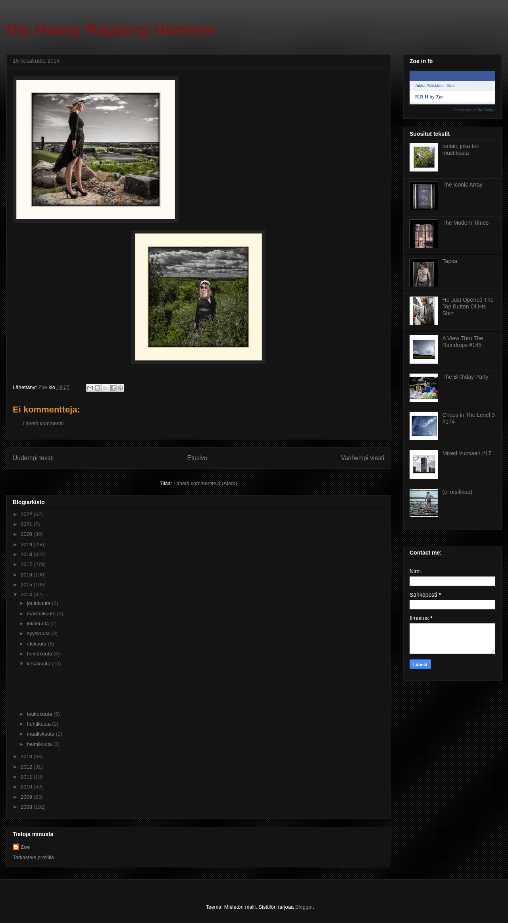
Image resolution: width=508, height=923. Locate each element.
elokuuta (37, 644)
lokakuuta (38, 623)
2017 (27, 564)
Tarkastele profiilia (33, 857)
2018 (27, 554)
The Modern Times (466, 223)
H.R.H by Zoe (429, 97)
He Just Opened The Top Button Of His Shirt (468, 306)
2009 (27, 797)
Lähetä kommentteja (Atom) (205, 483)
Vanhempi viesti (362, 458)
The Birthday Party (466, 377)
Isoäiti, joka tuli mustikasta (461, 149)
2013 (27, 756)
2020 (27, 534)
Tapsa (450, 261)
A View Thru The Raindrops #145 (463, 341)
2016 (27, 575)
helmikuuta (40, 744)
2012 (27, 767)
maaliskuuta (41, 734)
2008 (27, 807)
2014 (27, 594)
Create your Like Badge (474, 109)
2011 (27, 777)
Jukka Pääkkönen (430, 85)
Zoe (25, 847)
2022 (27, 514)
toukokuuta (40, 714)
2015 (27, 585)
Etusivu (197, 458)
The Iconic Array (463, 184)
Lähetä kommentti (43, 423)
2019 (27, 544)
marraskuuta (42, 614)
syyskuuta (39, 633)
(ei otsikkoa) (457, 492)
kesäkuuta (39, 664)
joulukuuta (39, 603)
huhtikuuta (39, 724)
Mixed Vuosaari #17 (467, 453)
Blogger (304, 907)
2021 (27, 524)
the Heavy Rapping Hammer (111, 29)
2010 (27, 787)
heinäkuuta (40, 654)
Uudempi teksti (33, 458)
